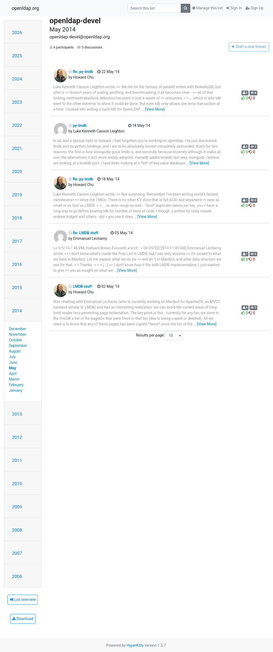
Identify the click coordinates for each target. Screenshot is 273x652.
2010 (17, 483)
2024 (17, 79)
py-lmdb (78, 125)
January (15, 390)
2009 (17, 506)
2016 (17, 264)
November (17, 334)
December (17, 329)
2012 (17, 437)
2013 (17, 414)
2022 (17, 125)
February (16, 385)
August (15, 351)
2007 (17, 553)
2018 (17, 218)
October (15, 340)
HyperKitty (135, 645)
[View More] (154, 109)
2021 (17, 148)
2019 (17, 194)
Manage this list (207, 8)
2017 (17, 241)
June (13, 362)
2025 (17, 55)
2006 (17, 576)
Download (22, 619)
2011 (17, 460)
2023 (17, 102)
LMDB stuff (80, 286)
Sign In (234, 8)
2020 (17, 171)
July (12, 357)
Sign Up (254, 8)
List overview (23, 599)
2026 (17, 32)
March (14, 379)
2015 (17, 287)
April (13, 373)
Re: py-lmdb (81, 72)
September (18, 345)
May (12, 368)
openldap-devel (75, 20)
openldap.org (25, 8)
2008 (17, 530)
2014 (17, 310)
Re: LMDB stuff (83, 233)
